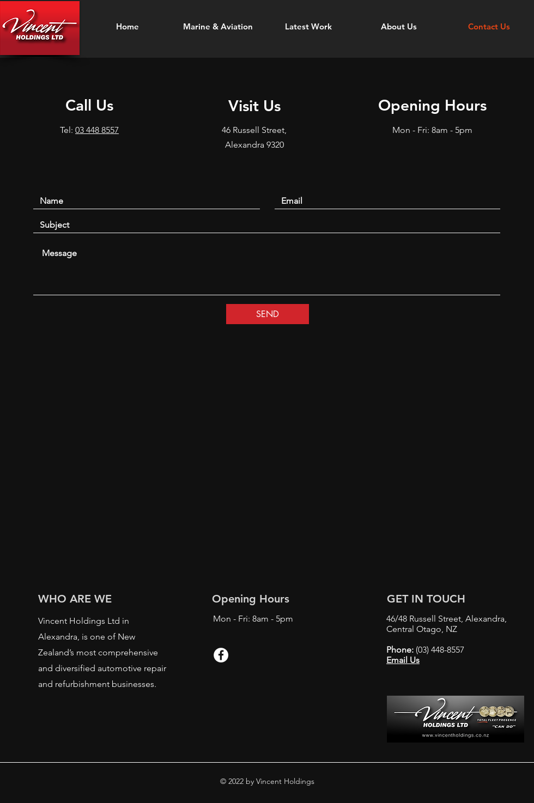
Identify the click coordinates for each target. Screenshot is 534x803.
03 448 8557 (97, 130)
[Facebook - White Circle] (221, 655)
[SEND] (267, 314)
